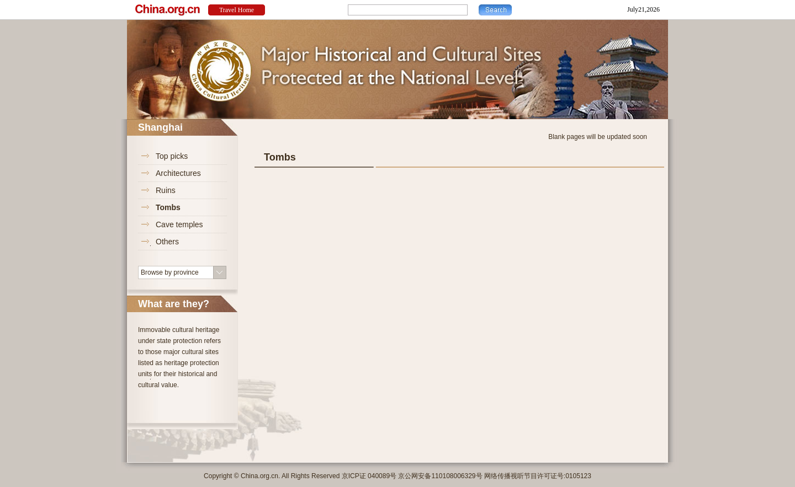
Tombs (168, 207)
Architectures (178, 173)
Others (167, 241)
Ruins (166, 190)
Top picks (172, 156)
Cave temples (179, 224)
